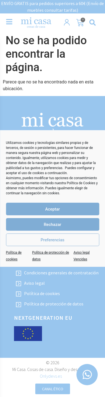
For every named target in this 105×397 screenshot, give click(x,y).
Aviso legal (30, 283)
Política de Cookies (81, 183)
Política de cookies (38, 293)
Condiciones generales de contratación (57, 273)
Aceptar (52, 209)
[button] (93, 23)
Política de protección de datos (49, 304)
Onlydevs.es (51, 376)
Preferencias (52, 239)
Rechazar (52, 224)
